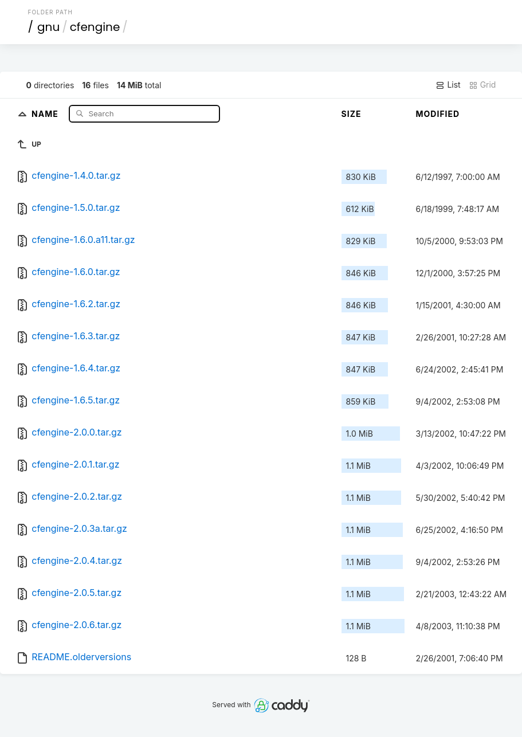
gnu (48, 27)
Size (352, 114)
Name (46, 113)
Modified (438, 114)
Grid (482, 85)
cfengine (95, 27)
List (447, 85)
